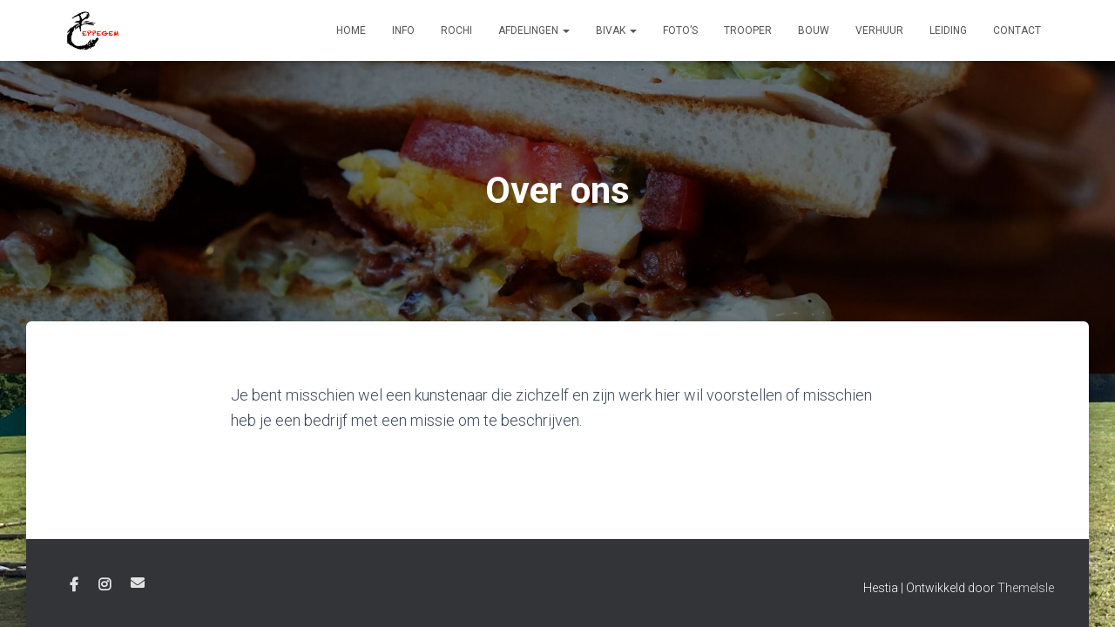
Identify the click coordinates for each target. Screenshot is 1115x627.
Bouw (813, 30)
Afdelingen (534, 30)
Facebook (74, 585)
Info (403, 30)
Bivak (616, 30)
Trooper (748, 30)
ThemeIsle (1025, 588)
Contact (1017, 30)
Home (351, 30)
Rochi (456, 30)
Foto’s (680, 30)
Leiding (948, 30)
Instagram (104, 585)
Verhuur (879, 30)
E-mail (137, 582)
